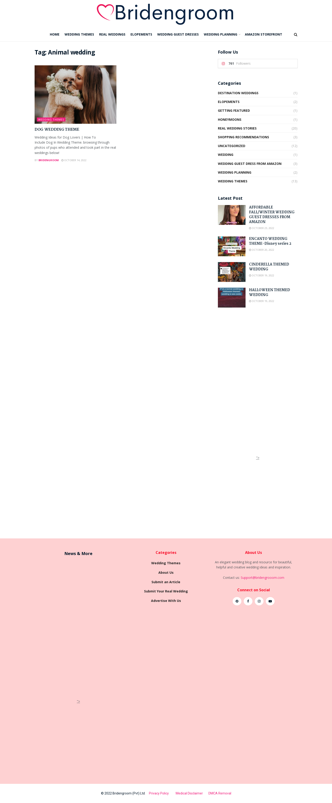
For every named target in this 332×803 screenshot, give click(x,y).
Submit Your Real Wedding (166, 591)
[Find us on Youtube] (270, 601)
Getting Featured (234, 110)
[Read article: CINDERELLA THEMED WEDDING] (232, 272)
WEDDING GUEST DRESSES (178, 34)
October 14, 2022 (73, 160)
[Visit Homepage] (166, 14)
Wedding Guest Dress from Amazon (250, 163)
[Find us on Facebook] (248, 601)
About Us (166, 572)
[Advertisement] (257, 386)
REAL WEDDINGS (112, 34)
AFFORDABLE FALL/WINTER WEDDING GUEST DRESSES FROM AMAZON (271, 215)
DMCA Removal (219, 793)
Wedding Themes (51, 119)
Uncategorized (231, 146)
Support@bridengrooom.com (262, 577)
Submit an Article (165, 582)
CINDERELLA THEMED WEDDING (269, 267)
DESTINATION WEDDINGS (238, 93)
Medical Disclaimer (190, 793)
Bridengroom (49, 160)
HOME (54, 34)
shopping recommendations (243, 137)
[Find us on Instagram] (259, 601)
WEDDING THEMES (79, 34)
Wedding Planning (234, 172)
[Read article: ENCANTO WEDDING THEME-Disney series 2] (232, 246)
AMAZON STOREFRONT (263, 34)
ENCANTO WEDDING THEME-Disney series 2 (270, 241)
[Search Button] (295, 34)
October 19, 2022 (261, 275)
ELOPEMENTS (141, 34)
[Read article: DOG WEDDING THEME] (75, 94)
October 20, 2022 (261, 249)
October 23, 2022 (261, 228)
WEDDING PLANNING (220, 34)
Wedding (225, 154)
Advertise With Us (166, 600)
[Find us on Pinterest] (237, 601)
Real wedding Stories (237, 128)
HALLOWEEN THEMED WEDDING (269, 292)
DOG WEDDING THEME (57, 130)
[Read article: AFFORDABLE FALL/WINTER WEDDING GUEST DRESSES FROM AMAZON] (232, 215)
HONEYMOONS (229, 119)
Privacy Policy (162, 793)
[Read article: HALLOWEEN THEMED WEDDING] (232, 298)
